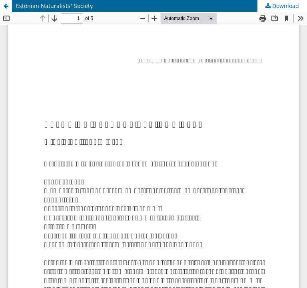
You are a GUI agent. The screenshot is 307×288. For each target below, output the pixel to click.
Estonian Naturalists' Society (54, 6)
